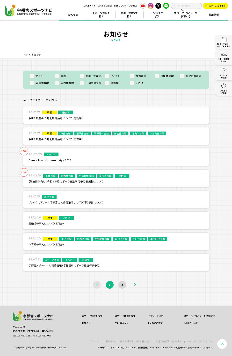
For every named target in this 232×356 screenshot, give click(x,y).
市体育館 (138, 76)
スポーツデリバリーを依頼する (185, 14)
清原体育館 (164, 76)
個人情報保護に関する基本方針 (135, 341)
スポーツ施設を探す (101, 14)
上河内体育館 (91, 83)
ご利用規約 (109, 341)
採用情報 (214, 14)
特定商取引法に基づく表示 (169, 341)
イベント (112, 76)
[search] (186, 6)
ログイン (215, 6)
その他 (136, 83)
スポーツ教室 (90, 76)
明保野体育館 (190, 76)
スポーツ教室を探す (129, 14)
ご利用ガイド (89, 5)
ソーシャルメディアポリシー (200, 341)
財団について (120, 5)
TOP (25, 54)
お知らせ (73, 14)
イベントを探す (157, 14)
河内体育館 (64, 83)
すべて (36, 76)
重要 (60, 76)
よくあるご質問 (105, 5)
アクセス (133, 5)
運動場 (112, 83)
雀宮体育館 (39, 83)
